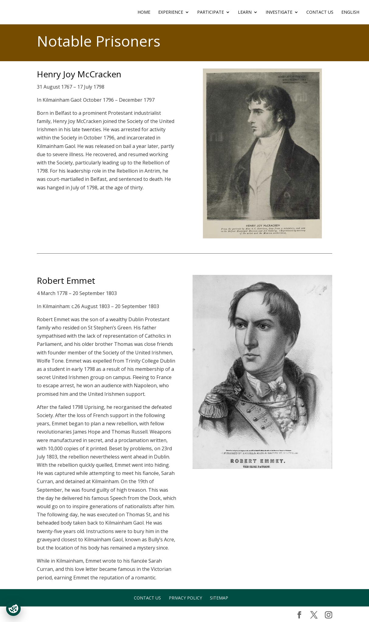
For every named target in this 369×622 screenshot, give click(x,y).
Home (144, 12)
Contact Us (319, 12)
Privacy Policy (185, 598)
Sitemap (219, 598)
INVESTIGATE (279, 12)
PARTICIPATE (210, 12)
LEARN (245, 12)
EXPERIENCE (170, 12)
